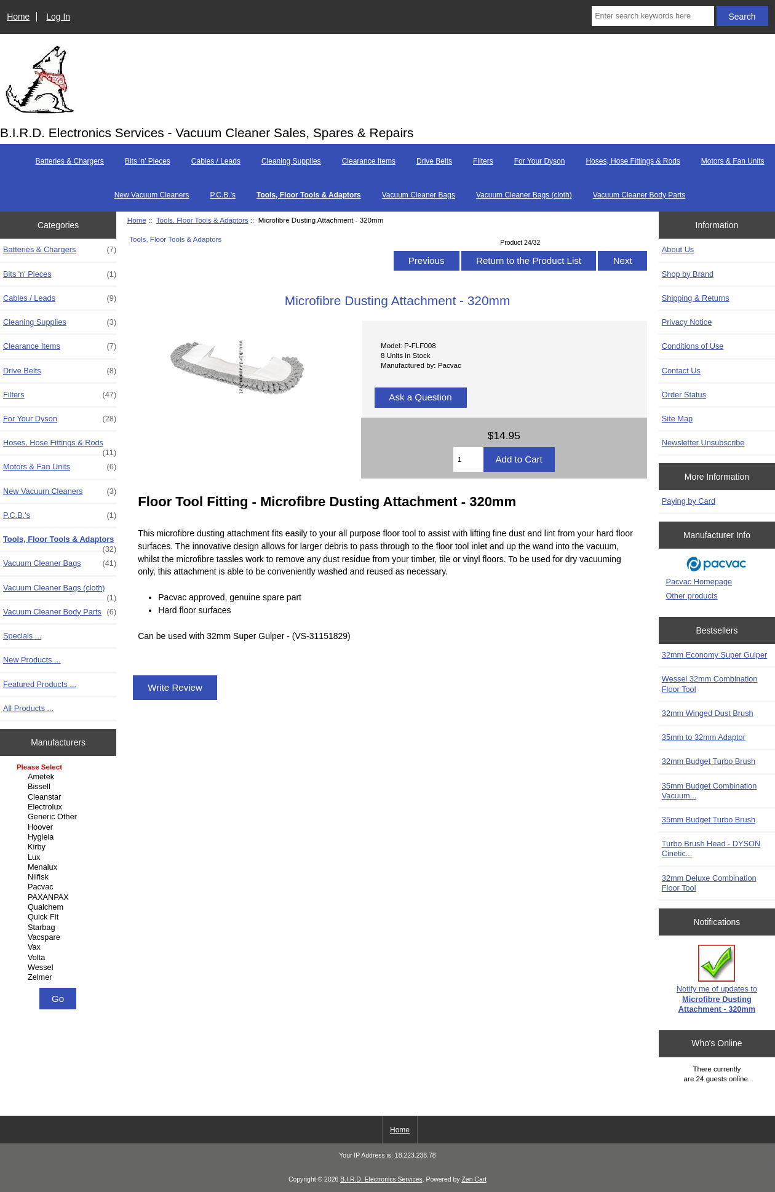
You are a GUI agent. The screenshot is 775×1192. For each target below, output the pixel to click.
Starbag (59, 927)
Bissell (59, 787)
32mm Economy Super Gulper (715, 654)
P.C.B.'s (223, 195)
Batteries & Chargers (69, 161)
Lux (59, 857)
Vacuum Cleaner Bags (418, 195)
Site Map (677, 418)
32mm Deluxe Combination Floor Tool (709, 882)
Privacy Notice (687, 322)
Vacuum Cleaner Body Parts (639, 195)
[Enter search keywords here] (652, 16)
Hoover (59, 827)
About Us (678, 249)
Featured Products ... (39, 684)
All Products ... (28, 708)
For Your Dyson (539, 161)
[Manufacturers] (58, 873)
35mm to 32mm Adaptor (703, 737)
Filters (483, 161)
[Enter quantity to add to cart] (468, 459)
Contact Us (681, 370)
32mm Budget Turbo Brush (708, 761)
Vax (59, 947)
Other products (691, 595)
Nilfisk (59, 877)
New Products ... (32, 659)
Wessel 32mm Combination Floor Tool (710, 683)
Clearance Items (368, 161)
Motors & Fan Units (733, 161)
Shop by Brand (687, 274)
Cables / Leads (215, 161)
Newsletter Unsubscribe (703, 442)
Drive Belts (434, 161)
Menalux (59, 867)
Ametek (59, 777)
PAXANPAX (59, 897)
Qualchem (59, 907)
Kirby (59, 847)
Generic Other (59, 817)
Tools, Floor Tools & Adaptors (202, 220)
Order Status (684, 394)
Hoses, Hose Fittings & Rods (633, 161)
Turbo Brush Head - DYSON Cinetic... (711, 848)
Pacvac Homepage (699, 581)
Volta (59, 958)
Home (18, 17)
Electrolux (59, 807)
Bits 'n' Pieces (147, 161)
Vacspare (59, 937)
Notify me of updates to (717, 979)
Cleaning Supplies (291, 161)
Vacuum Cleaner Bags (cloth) (524, 195)
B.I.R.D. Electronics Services (381, 1179)
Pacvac (59, 887)
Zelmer (59, 977)
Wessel (59, 967)
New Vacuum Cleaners (151, 195)
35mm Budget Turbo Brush (708, 819)
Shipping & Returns (695, 298)
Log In (58, 17)
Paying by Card (688, 501)
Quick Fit (59, 917)
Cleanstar (59, 797)
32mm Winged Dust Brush (707, 713)
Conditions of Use (693, 346)
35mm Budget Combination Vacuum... (709, 790)
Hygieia (59, 837)
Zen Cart (474, 1179)
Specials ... (22, 635)
